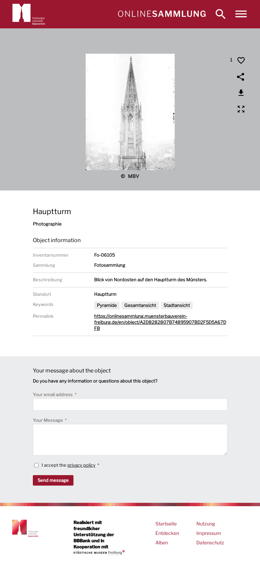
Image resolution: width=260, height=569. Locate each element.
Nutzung (205, 523)
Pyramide (107, 305)
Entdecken (167, 533)
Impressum (208, 533)
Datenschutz (210, 542)
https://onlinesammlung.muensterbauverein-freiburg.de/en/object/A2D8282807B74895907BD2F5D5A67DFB (160, 322)
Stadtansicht (177, 305)
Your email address (53, 394)
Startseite (166, 523)
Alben (161, 542)
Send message (53, 480)
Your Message (48, 420)
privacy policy (81, 465)
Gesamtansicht (140, 305)
